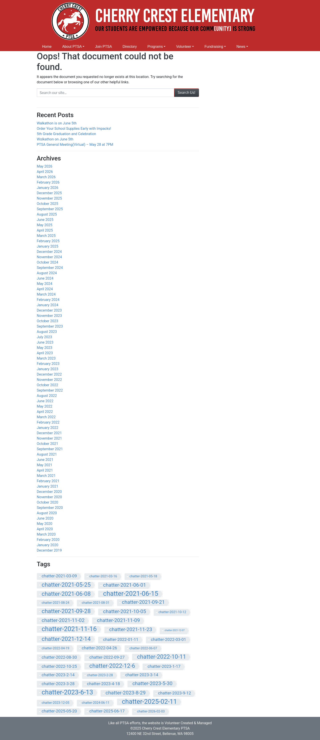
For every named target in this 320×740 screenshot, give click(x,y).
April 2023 (45, 353)
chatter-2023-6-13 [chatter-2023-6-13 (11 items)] (67, 692)
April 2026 (45, 172)
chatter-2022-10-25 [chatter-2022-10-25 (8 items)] (59, 666)
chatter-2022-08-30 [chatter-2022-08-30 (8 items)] (59, 657)
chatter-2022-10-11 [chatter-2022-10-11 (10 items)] (161, 657)
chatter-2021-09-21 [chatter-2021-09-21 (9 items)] (143, 602)
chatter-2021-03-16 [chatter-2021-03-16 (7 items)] (103, 576)
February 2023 (48, 364)
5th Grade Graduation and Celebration (66, 134)
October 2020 (47, 502)
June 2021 (45, 460)
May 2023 (44, 348)
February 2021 (48, 481)
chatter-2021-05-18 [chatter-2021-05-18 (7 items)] (143, 576)
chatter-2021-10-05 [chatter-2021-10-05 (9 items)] (124, 611)
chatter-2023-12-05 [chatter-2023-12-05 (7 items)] (56, 703)
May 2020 (44, 524)
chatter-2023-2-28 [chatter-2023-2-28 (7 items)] (100, 675)
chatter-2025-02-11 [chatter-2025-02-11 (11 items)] (149, 702)
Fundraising (214, 46)
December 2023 (49, 310)
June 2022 (45, 401)
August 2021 (47, 454)
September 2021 (50, 449)
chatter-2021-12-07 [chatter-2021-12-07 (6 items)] (175, 630)
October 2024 (47, 262)
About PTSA (72, 46)
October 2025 (47, 204)
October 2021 (47, 444)
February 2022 (48, 422)
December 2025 (49, 193)
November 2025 (49, 198)
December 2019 (49, 550)
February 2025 (48, 241)
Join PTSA (103, 46)
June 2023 (45, 342)
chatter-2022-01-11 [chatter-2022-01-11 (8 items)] (120, 639)
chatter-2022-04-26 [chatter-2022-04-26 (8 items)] (99, 648)
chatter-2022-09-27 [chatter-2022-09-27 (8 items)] (107, 657)
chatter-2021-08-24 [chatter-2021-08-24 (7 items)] (56, 603)
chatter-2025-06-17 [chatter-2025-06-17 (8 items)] (107, 711)
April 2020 (45, 529)
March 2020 (46, 534)
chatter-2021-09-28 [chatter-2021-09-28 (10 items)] (66, 611)
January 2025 (47, 246)
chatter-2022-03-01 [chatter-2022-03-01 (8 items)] (168, 639)
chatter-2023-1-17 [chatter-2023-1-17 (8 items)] (163, 666)
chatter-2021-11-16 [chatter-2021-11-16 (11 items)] (69, 629)
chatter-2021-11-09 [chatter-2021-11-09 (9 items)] (118, 620)
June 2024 (45, 278)
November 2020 (49, 497)
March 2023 (46, 358)
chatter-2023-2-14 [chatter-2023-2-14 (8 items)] (58, 674)
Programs (155, 46)
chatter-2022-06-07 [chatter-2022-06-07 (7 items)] (143, 648)
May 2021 (44, 465)
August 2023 (47, 332)
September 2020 (50, 508)
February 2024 (48, 300)
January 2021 (47, 486)
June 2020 (45, 518)
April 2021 (45, 470)
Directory (130, 46)
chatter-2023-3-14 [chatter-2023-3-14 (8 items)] (141, 674)
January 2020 (47, 545)
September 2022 (50, 390)
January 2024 (47, 305)
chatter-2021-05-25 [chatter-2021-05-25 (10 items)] (66, 585)
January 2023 (47, 369)
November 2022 (49, 380)
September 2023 (50, 326)
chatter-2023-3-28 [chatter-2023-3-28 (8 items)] (58, 683)
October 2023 (47, 321)
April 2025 (45, 230)
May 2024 (44, 284)
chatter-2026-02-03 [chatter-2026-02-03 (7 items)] (151, 711)
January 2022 (47, 428)
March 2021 (46, 476)
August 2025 (47, 214)
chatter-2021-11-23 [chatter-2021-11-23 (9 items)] (130, 629)
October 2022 (47, 385)
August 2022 (47, 396)
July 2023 (44, 337)
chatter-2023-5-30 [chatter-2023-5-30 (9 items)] (152, 683)
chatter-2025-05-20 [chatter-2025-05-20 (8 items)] (59, 711)
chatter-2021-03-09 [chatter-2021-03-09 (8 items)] (59, 576)
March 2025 (46, 236)
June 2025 (45, 220)
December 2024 (49, 252)
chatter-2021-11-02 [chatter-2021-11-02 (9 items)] (63, 620)
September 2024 (50, 268)
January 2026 (47, 188)
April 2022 (45, 412)
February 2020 (48, 540)
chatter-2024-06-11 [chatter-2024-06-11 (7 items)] (95, 703)
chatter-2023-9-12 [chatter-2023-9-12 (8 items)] (174, 693)
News (241, 46)
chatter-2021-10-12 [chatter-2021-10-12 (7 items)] (172, 612)
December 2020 (49, 492)
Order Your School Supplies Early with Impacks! (74, 128)
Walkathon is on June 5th (57, 123)
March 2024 (46, 294)
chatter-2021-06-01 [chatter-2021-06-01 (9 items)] (124, 585)
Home (47, 46)
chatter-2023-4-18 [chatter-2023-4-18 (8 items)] (103, 683)
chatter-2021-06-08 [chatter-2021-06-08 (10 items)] (66, 594)
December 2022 (49, 374)
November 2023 (49, 316)
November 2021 (49, 438)
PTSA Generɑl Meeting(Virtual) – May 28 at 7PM (75, 144)
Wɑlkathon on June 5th (55, 139)
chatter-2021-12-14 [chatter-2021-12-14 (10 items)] (66, 639)
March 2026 (46, 177)
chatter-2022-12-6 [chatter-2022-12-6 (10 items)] (112, 666)
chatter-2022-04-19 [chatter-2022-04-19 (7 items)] (56, 648)
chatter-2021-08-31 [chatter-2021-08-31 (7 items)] (95, 603)
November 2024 (49, 257)
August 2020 (47, 513)
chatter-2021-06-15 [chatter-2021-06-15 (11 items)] (130, 594)
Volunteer (183, 46)
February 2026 (48, 182)
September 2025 (50, 209)
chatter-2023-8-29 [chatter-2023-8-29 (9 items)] (125, 693)
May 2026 (44, 166)
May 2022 (44, 406)
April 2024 (45, 289)
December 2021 (49, 433)
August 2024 (47, 273)
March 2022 (46, 417)
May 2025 (44, 225)
